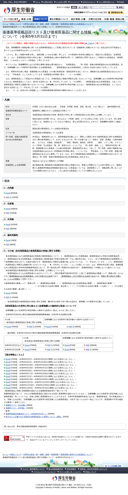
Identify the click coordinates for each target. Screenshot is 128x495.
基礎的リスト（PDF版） (16, 408)
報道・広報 (26, 19)
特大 (85, 7)
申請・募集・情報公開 (114, 19)
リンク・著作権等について (34, 469)
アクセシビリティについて (45, 472)
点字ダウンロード (89, 2)
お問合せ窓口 (48, 2)
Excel (8, 193)
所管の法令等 (95, 19)
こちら (90, 43)
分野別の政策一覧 (30, 24)
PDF (7, 197)
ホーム (37, 2)
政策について (40, 19)
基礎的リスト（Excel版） (16, 405)
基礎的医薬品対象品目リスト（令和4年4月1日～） (26, 414)
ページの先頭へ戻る (113, 466)
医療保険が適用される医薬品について (76, 24)
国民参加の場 (116, 12)
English (121, 2)
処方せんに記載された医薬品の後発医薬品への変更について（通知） (34, 417)
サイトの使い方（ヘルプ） (70, 472)
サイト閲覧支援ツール (106, 2)
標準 (74, 7)
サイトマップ (75, 2)
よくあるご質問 (61, 2)
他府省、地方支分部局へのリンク (93, 469)
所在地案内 (71, 469)
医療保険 (55, 24)
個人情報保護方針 (55, 469)
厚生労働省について (59, 19)
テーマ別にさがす (11, 19)
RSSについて (90, 472)
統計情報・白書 (78, 19)
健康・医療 (44, 24)
